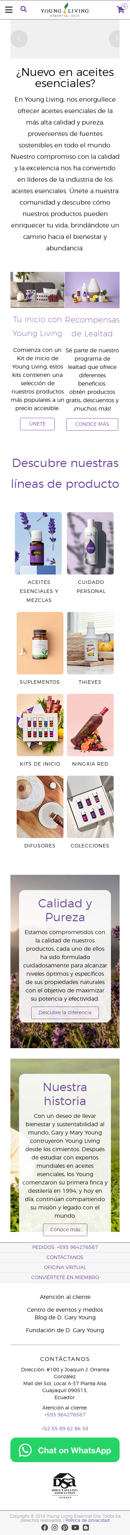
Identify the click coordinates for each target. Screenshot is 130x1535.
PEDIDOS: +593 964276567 (65, 1247)
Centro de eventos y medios (65, 1310)
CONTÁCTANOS (65, 1257)
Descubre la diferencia (65, 1012)
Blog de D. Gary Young (65, 1317)
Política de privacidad (88, 1520)
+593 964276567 (65, 1415)
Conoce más (65, 1229)
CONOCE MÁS (92, 424)
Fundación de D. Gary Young (65, 1330)
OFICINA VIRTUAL (65, 1267)
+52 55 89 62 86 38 (65, 1428)
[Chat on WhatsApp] (65, 1447)
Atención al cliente (65, 1297)
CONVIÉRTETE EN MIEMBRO (65, 1277)
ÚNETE (37, 424)
